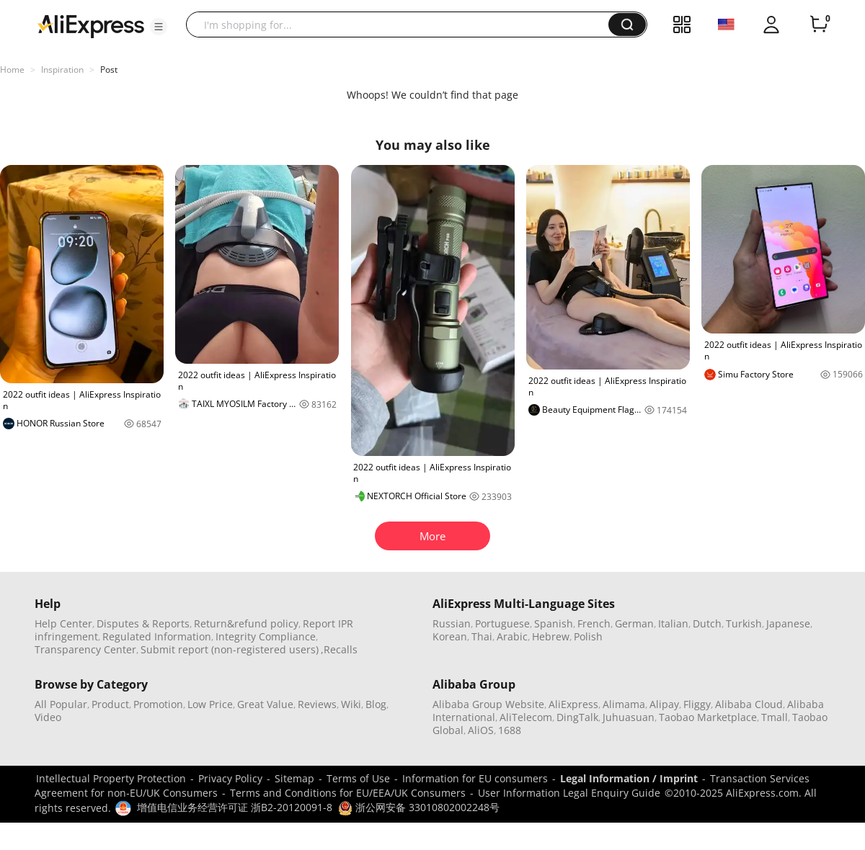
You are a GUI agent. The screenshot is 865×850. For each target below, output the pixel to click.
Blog (375, 704)
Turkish (744, 623)
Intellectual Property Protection (111, 778)
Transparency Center (85, 649)
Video (48, 717)
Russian (451, 623)
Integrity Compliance (266, 636)
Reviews (317, 704)
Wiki (351, 704)
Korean (449, 636)
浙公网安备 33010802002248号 (419, 807)
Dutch (707, 623)
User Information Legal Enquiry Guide (569, 793)
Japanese (788, 623)
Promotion (158, 704)
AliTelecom (526, 717)
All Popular (61, 704)
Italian (673, 623)
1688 (509, 730)
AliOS (481, 730)
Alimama (624, 704)
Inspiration (62, 69)
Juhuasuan (629, 717)
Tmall (774, 717)
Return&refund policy (246, 623)
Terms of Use (358, 778)
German (634, 623)
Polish (588, 636)
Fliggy (697, 704)
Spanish (553, 623)
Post (108, 69)
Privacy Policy (230, 778)
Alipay (664, 704)
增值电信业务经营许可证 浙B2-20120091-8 (234, 807)
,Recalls (339, 649)
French (594, 623)
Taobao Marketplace (708, 717)
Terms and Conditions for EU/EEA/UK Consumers (348, 793)
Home (12, 69)
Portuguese (502, 623)
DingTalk (577, 717)
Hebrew (550, 636)
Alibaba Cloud (749, 704)
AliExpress (573, 704)
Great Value (265, 704)
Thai (481, 636)
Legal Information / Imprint (629, 778)
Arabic (512, 636)
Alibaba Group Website (488, 704)
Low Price (210, 704)
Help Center (63, 623)
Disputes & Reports (143, 623)
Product (110, 704)
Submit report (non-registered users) (230, 649)
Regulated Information (156, 636)
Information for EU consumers (475, 778)
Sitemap (294, 778)
